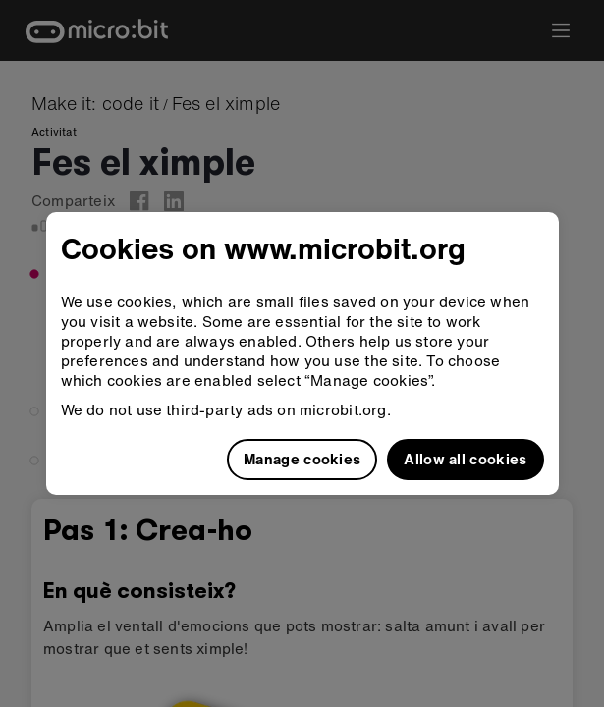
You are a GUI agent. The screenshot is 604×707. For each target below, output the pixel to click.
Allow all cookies (465, 458)
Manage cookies (302, 458)
